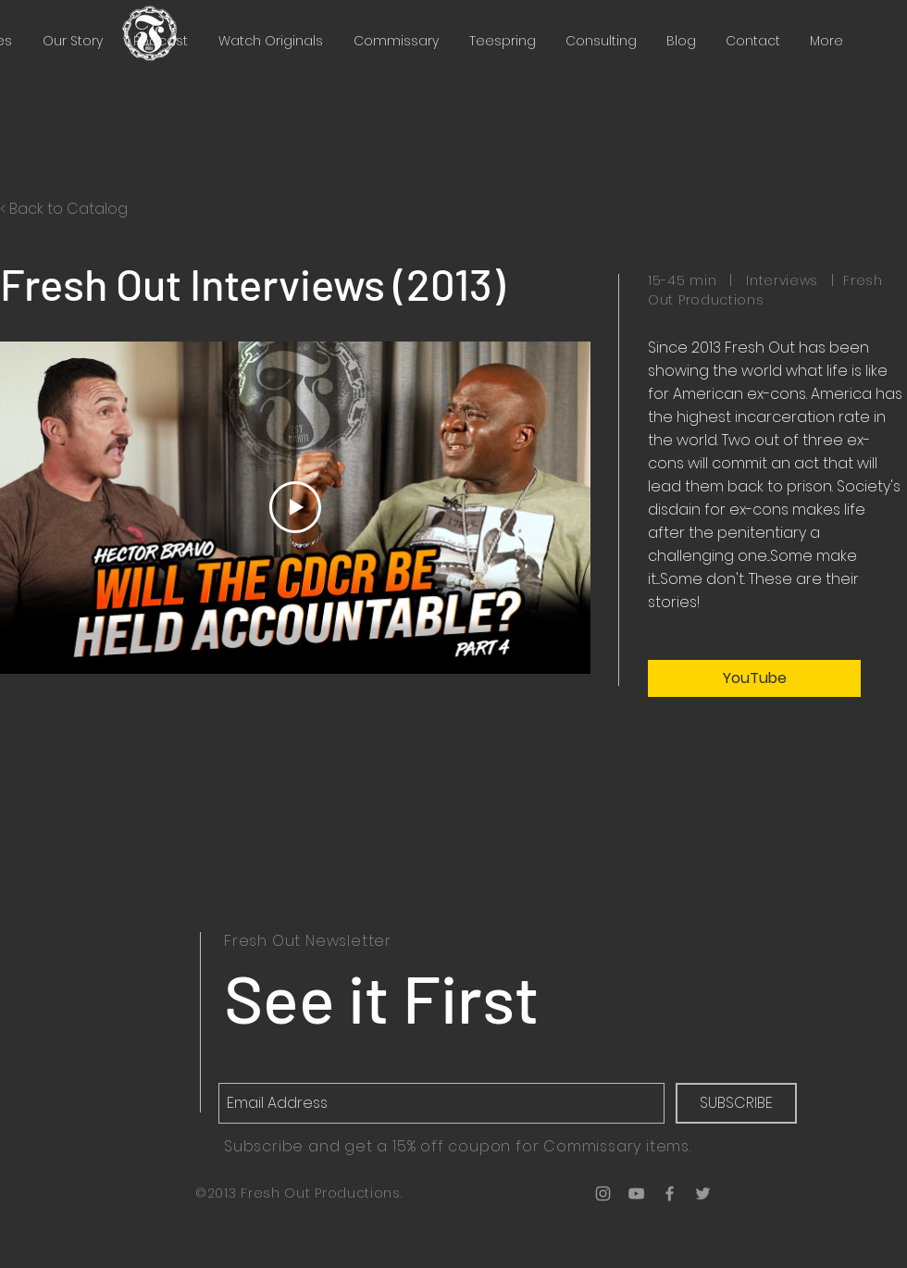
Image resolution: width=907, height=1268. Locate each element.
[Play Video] (295, 507)
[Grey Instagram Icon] (603, 1193)
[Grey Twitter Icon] (703, 1193)
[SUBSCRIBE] (736, 1103)
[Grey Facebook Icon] (669, 1193)
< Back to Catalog (64, 208)
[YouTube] (754, 678)
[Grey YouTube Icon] (636, 1193)
